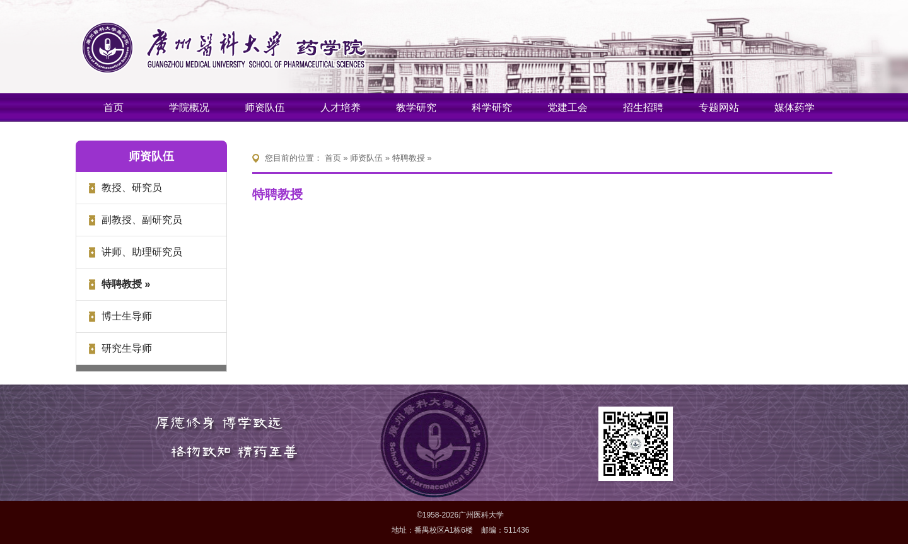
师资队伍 (265, 107)
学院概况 (189, 107)
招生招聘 (643, 107)
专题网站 (719, 107)
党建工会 (567, 107)
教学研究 (416, 107)
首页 (113, 107)
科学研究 (492, 107)
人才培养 (340, 107)
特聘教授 (408, 158)
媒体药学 (794, 107)
